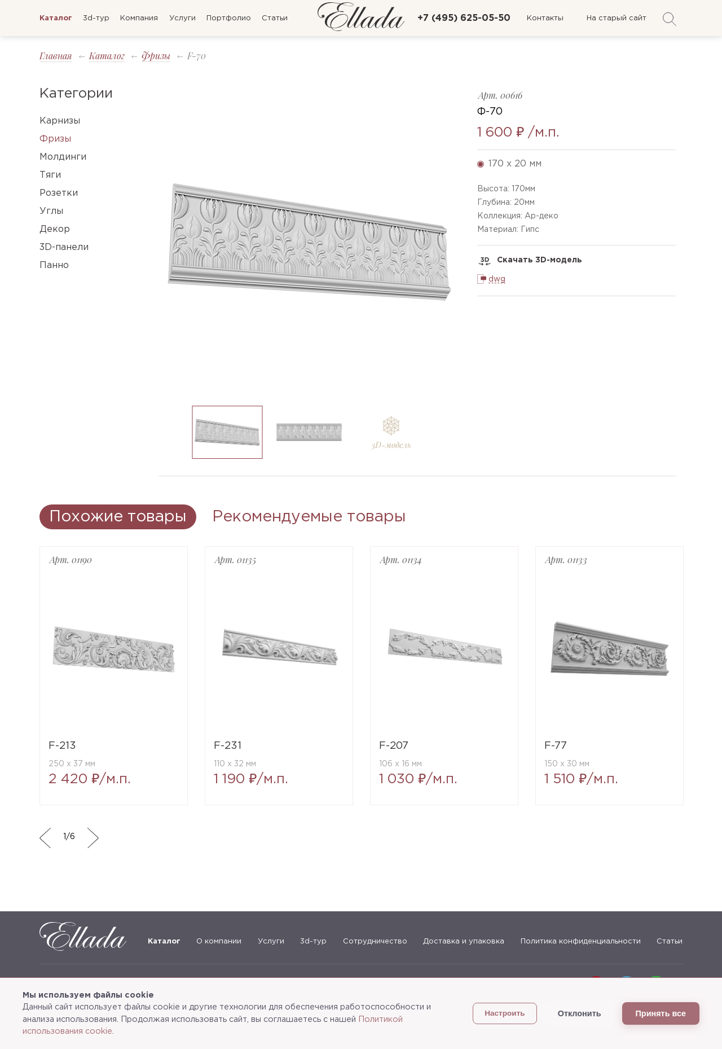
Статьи (275, 18)
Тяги (50, 175)
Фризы (156, 56)
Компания (139, 18)
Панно (54, 265)
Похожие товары (118, 517)
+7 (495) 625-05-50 (463, 18)
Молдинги (62, 157)
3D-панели (64, 247)
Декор (54, 229)
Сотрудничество (375, 941)
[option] (309, 242)
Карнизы (59, 121)
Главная (55, 56)
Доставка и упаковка (463, 941)
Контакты (545, 18)
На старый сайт (616, 18)
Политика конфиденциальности (581, 941)
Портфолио (228, 18)
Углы (51, 211)
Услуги (182, 18)
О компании (218, 941)
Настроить (505, 1013)
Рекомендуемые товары (309, 517)
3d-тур (96, 18)
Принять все (661, 1013)
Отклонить (579, 1013)
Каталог (107, 56)
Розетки (58, 193)
